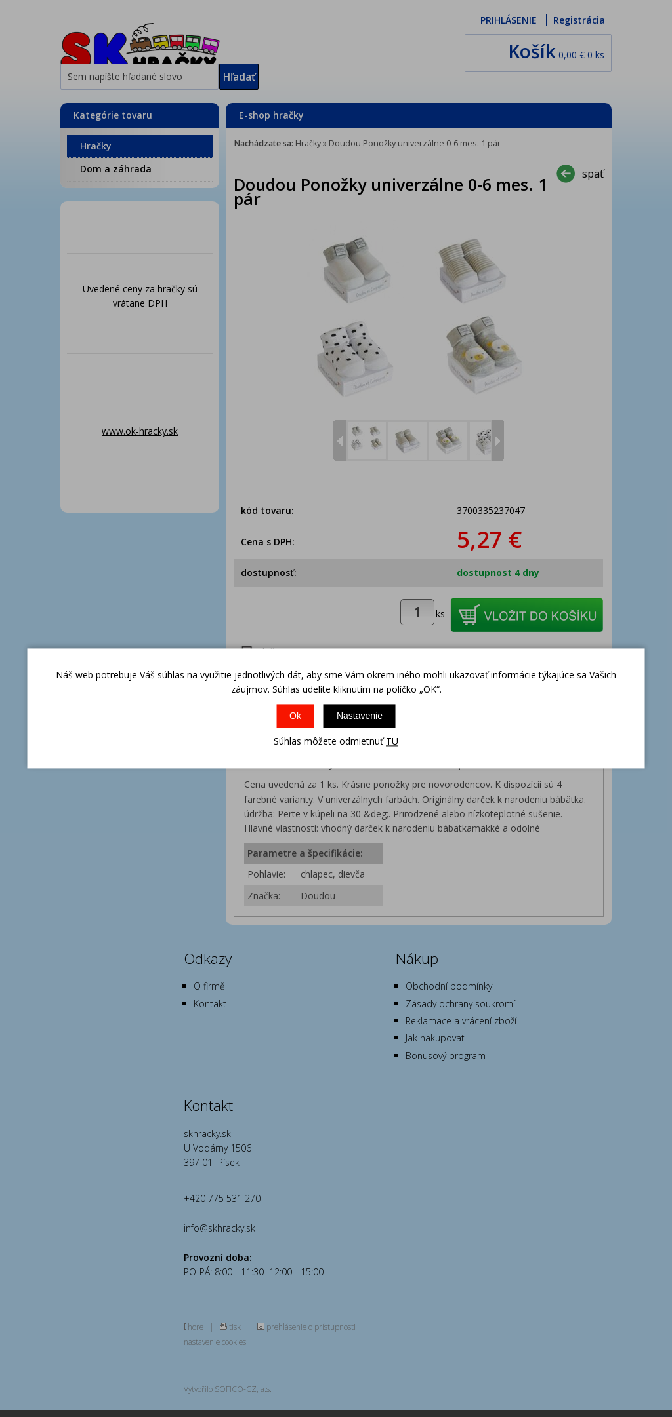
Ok (295, 715)
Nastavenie (360, 715)
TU (392, 741)
